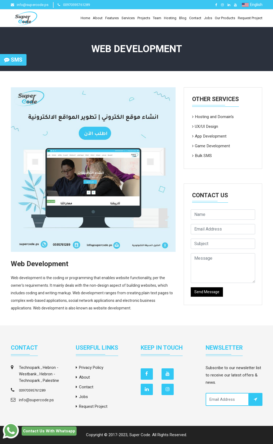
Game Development (212, 146)
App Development (210, 136)
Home (85, 18)
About (98, 18)
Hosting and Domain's (214, 117)
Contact (195, 18)
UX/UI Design (206, 126)
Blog (182, 18)
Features (112, 18)
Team (157, 18)
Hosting (170, 18)
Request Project (250, 18)
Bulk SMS (203, 156)
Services (128, 18)
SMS (13, 60)
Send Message (206, 292)
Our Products (225, 18)
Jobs (208, 18)
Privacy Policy (91, 367)
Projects (143, 18)
